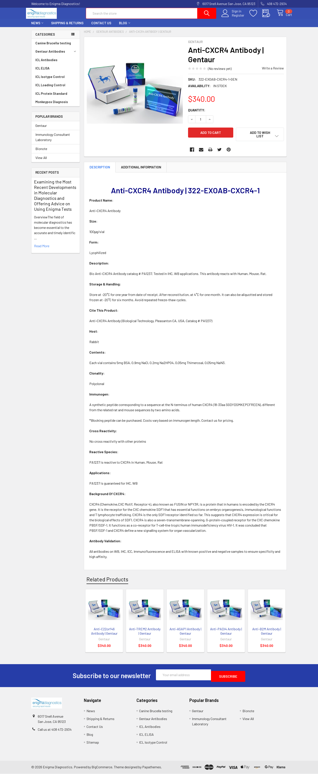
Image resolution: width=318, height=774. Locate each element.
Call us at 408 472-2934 (55, 730)
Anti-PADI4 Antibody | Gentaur (226, 633)
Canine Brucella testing (53, 47)
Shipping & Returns (67, 27)
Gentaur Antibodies (56, 55)
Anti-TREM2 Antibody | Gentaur (145, 633)
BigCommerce (102, 767)
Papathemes (151, 767)
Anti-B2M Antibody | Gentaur (266, 633)
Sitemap (92, 743)
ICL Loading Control (50, 89)
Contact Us (101, 27)
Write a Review (273, 72)
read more (41, 250)
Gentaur (41, 129)
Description (100, 169)
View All (41, 161)
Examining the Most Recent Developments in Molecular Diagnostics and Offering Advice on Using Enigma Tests (55, 199)
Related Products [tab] (107, 581)
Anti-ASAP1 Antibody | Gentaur (185, 633)
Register (233, 18)
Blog (124, 27)
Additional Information (141, 169)
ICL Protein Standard (51, 97)
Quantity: (196, 114)
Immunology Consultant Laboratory (52, 141)
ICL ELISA (42, 72)
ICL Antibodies (46, 64)
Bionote (41, 152)
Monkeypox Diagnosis (51, 106)
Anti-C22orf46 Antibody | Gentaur (104, 633)
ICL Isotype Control (50, 81)
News (37, 27)
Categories (45, 38)
